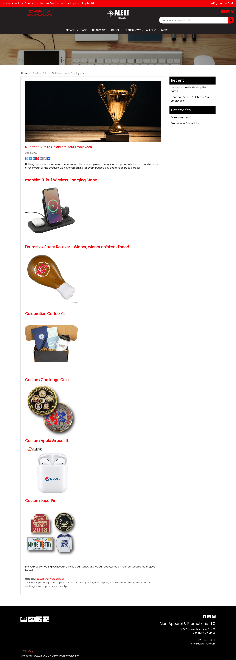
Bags (84, 30)
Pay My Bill (88, 3)
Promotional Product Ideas (50, 578)
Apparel (70, 30)
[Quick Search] (193, 20)
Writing (151, 30)
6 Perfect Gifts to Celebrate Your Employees (190, 98)
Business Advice (180, 117)
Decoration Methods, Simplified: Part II (189, 89)
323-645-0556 (39, 11)
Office (115, 30)
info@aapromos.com (39, 15)
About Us (17, 3)
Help (62, 3)
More (164, 30)
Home (6, 3)
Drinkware (99, 30)
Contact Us (31, 3)
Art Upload (73, 3)
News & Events (49, 3)
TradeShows (132, 30)
